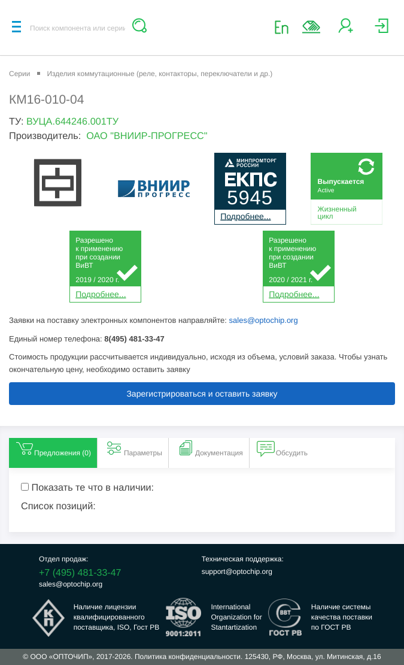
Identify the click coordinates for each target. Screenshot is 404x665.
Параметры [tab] (133, 448)
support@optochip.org (237, 571)
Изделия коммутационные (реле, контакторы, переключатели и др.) (159, 73)
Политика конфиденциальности (188, 656)
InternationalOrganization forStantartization (236, 617)
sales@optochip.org (263, 320)
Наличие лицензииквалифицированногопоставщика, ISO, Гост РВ (117, 617)
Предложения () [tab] (53, 448)
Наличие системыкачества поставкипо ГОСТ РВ (341, 617)
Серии (19, 73)
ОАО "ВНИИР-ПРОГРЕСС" (146, 136)
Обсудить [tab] (282, 448)
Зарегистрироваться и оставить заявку (201, 393)
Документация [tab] (209, 448)
